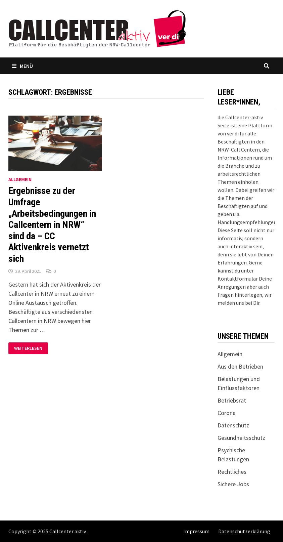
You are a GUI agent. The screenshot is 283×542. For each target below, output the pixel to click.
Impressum (196, 531)
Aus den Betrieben (240, 366)
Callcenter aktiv (67, 531)
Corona (227, 413)
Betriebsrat (232, 400)
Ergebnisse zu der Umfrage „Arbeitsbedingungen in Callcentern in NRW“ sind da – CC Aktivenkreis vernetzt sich (52, 224)
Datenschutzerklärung (244, 531)
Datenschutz (233, 425)
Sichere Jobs (233, 484)
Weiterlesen (31, 348)
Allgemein (20, 179)
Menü (22, 65)
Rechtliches (232, 471)
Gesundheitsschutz (241, 438)
